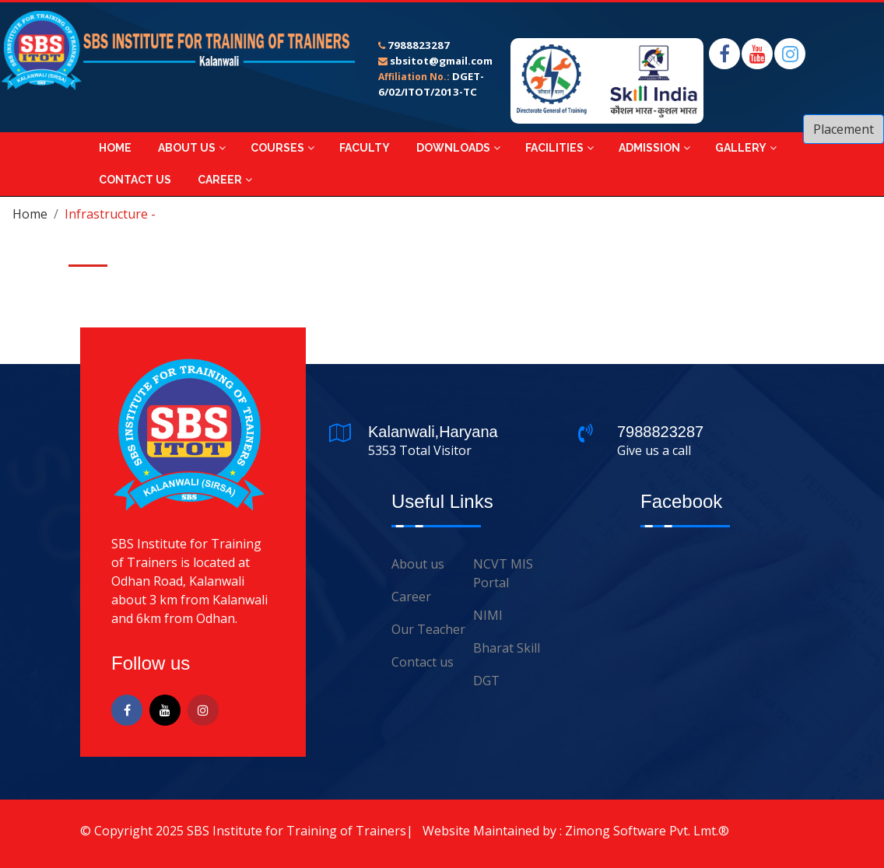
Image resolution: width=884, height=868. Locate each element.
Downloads (453, 148)
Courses (277, 148)
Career (220, 179)
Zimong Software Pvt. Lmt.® (647, 830)
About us (417, 563)
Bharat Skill (506, 647)
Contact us (422, 661)
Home (115, 148)
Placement (843, 129)
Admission (649, 148)
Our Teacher (428, 629)
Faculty (364, 148)
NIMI (488, 615)
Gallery (740, 148)
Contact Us (135, 179)
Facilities (554, 148)
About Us (187, 148)
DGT (486, 680)
